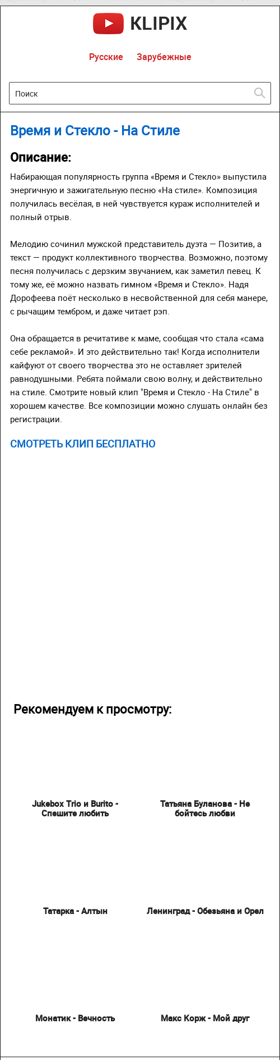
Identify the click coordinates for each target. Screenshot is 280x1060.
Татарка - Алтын (75, 910)
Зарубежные (164, 57)
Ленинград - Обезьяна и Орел (205, 910)
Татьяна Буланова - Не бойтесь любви (205, 808)
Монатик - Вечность (75, 1018)
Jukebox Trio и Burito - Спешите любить (75, 808)
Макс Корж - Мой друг (205, 1018)
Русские (106, 57)
